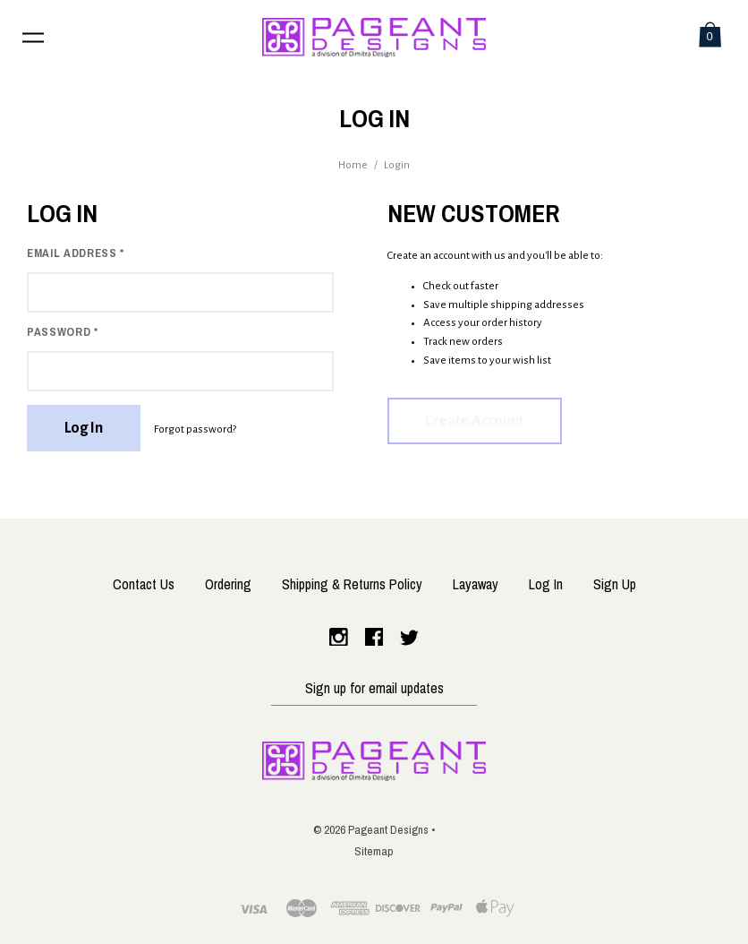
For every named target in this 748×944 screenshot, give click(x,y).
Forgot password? (195, 429)
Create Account (474, 421)
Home (353, 165)
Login (397, 165)
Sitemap (374, 851)
